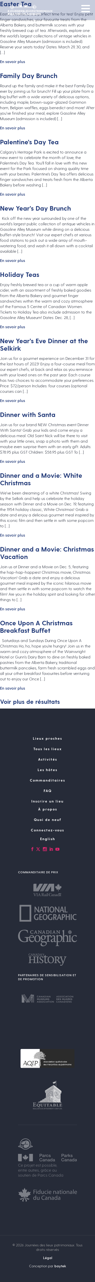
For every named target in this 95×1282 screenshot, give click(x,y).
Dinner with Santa (27, 414)
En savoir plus (12, 61)
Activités (47, 759)
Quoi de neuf (47, 819)
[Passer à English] (47, 838)
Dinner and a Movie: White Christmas (41, 478)
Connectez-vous (47, 830)
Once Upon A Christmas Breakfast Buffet (36, 626)
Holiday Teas (19, 274)
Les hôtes (47, 770)
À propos (47, 809)
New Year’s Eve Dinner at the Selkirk (44, 344)
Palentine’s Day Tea (29, 142)
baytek (60, 1266)
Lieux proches (47, 738)
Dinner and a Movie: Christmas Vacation (47, 552)
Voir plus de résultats (30, 701)
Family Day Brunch (28, 75)
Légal (47, 1258)
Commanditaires (47, 780)
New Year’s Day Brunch (35, 208)
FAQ (48, 791)
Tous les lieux (47, 749)
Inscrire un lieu (47, 801)
